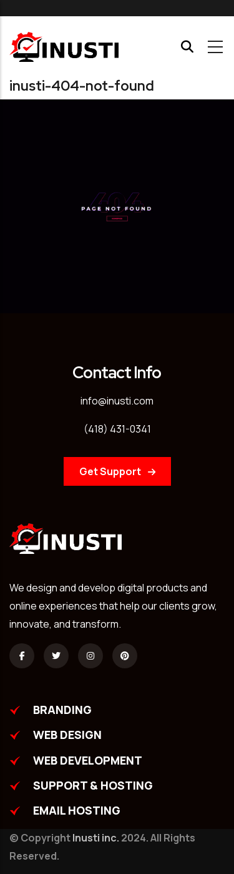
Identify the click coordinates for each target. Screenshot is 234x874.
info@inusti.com (117, 401)
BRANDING (62, 709)
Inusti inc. (95, 838)
